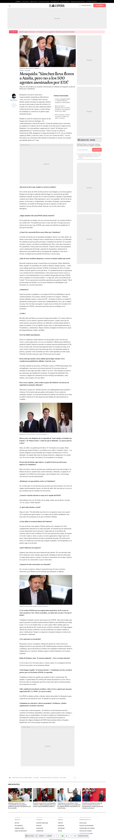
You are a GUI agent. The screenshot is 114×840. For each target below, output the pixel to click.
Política (22, 70)
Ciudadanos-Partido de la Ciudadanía (49, 777)
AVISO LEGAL (83, 823)
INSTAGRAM (61, 828)
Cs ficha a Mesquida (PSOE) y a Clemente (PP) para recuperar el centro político (62, 100)
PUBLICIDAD (39, 828)
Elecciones (36, 777)
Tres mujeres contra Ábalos (91, 1)
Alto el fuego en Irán (55, 1)
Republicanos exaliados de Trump (77, 1)
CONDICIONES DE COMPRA (86, 828)
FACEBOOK (61, 825)
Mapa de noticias (33, 1)
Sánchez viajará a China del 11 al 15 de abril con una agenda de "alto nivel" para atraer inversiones (46, 32)
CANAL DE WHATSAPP (21, 831)
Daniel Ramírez (13, 100)
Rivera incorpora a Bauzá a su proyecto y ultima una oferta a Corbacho (62, 116)
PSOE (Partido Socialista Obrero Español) (22, 777)
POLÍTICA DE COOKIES (85, 831)
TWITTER (60, 823)
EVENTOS (38, 825)
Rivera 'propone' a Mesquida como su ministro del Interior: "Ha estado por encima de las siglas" (62, 108)
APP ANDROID (19, 825)
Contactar (39, 819)
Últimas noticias (25, 1)
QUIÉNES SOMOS (19, 828)
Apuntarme (96, 150)
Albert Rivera (63, 777)
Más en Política (14, 784)
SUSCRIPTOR (39, 831)
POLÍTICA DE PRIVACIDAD (86, 825)
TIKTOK (60, 831)
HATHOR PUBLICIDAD (42, 823)
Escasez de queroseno (65, 1)
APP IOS (17, 823)
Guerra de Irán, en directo (44, 1)
